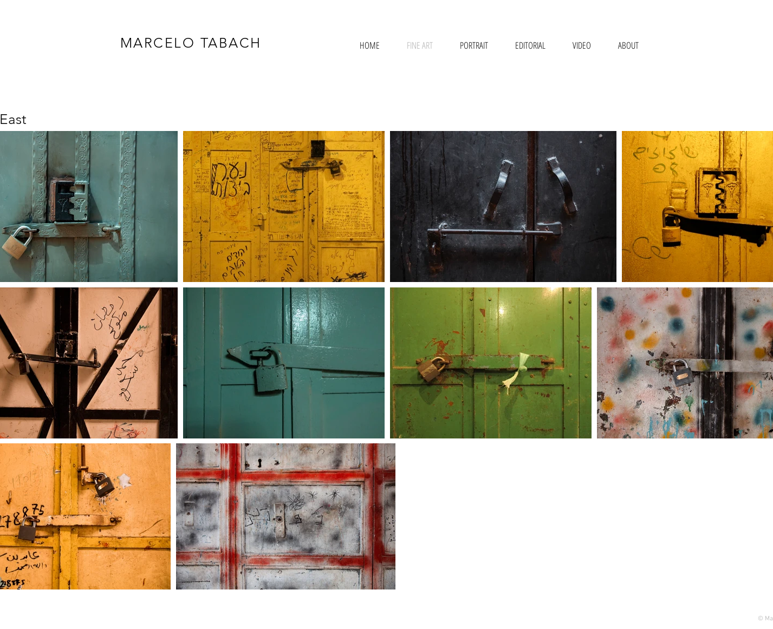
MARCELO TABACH (191, 43)
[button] (474, 45)
